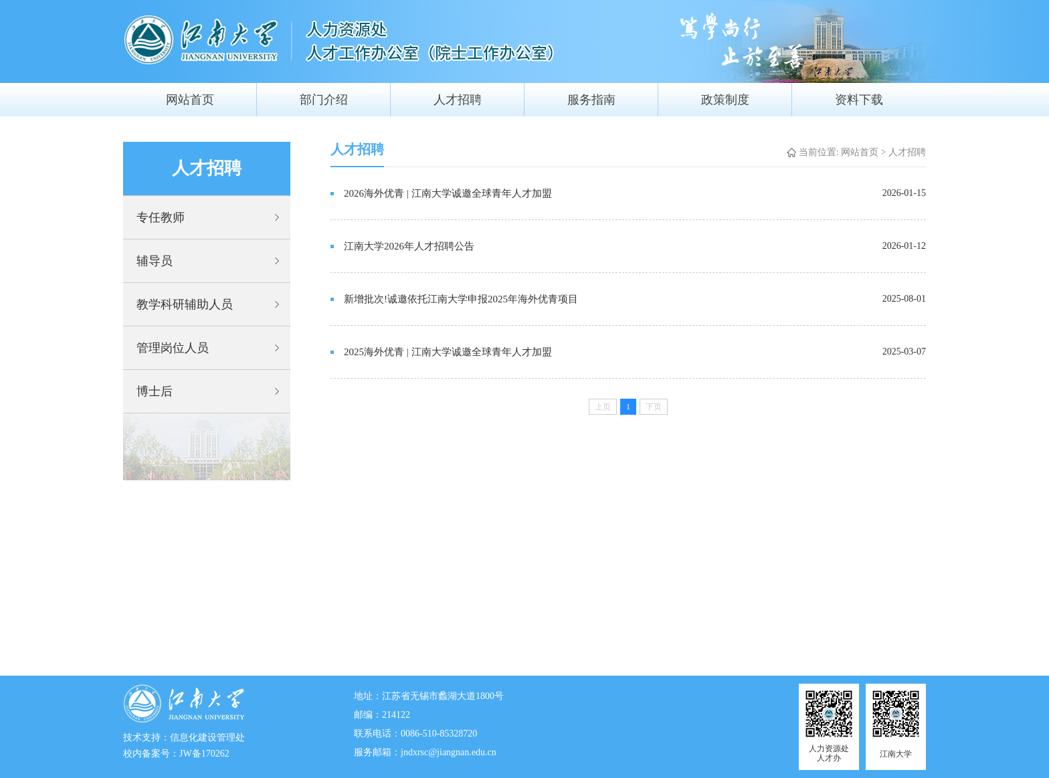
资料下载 (859, 99)
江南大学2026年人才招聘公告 (409, 246)
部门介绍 (324, 99)
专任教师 (160, 217)
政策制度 (725, 99)
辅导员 (154, 261)
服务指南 (591, 99)
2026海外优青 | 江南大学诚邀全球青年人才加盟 (448, 193)
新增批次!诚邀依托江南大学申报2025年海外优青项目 (461, 299)
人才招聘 (458, 99)
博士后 (154, 391)
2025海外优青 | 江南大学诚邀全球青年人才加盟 (448, 352)
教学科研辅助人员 (184, 304)
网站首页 (190, 99)
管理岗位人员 (172, 348)
